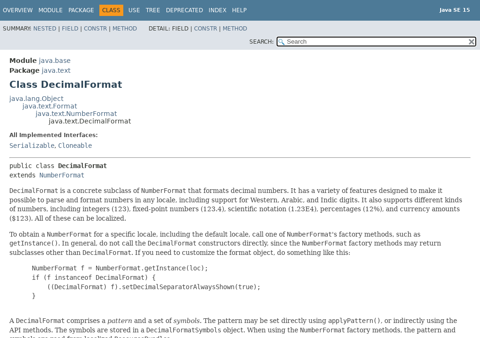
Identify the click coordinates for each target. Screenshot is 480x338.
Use (134, 10)
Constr (95, 28)
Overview (18, 10)
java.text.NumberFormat (76, 113)
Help (239, 10)
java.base (55, 60)
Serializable (31, 145)
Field (70, 28)
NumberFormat (61, 175)
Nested (44, 28)
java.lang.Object (36, 98)
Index (217, 10)
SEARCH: (261, 41)
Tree (153, 10)
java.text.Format (49, 106)
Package (81, 10)
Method (124, 28)
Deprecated (184, 10)
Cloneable (75, 145)
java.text (56, 70)
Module (50, 10)
